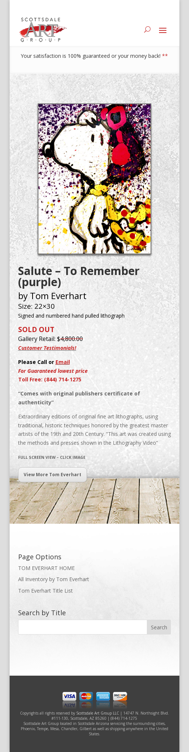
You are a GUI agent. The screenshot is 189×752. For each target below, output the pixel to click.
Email (62, 361)
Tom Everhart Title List (45, 590)
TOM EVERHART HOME (46, 568)
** (165, 55)
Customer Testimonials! (47, 347)
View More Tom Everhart (52, 474)
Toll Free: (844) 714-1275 (49, 379)
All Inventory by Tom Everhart (53, 579)
